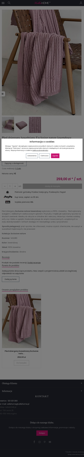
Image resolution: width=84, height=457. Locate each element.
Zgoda (55, 155)
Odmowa (44, 155)
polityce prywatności (40, 150)
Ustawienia (31, 155)
